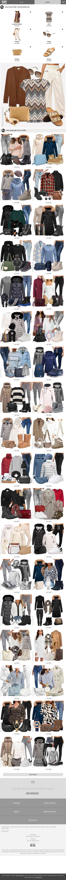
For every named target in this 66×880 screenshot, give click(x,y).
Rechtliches (33, 834)
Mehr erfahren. (20, 875)
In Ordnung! (38, 877)
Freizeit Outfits (13, 827)
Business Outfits (45, 827)
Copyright (33, 839)
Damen (48, 2)
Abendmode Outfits (34, 827)
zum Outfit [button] (16, 167)
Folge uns (33, 843)
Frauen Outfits (5, 828)
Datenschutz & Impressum (33, 836)
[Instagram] (31, 846)
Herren (21, 2)
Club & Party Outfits (23, 827)
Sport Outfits (53, 827)
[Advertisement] (33, 868)
